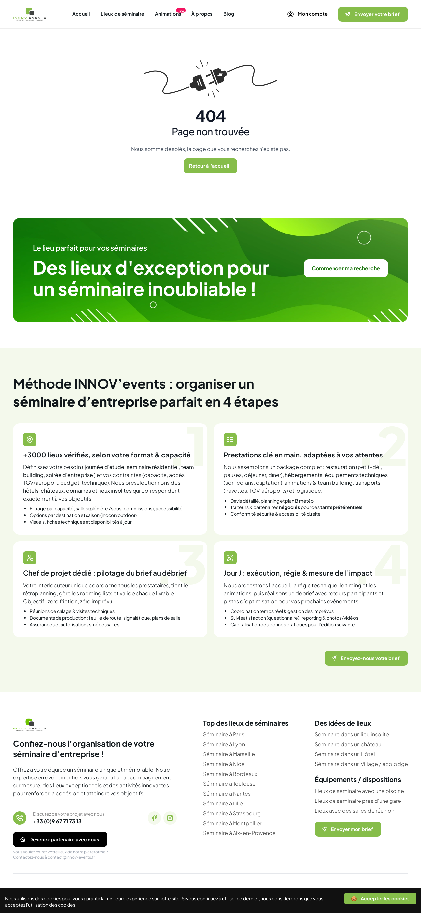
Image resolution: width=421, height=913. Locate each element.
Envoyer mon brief (346, 829)
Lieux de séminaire (122, 14)
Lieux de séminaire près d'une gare (358, 800)
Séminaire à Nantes (227, 793)
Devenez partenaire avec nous (59, 839)
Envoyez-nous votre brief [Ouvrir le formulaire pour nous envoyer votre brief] (365, 658)
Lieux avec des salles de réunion (354, 810)
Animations (168, 14)
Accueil (81, 14)
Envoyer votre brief (372, 14)
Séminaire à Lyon (224, 744)
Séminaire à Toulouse (229, 783)
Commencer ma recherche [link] (346, 268)
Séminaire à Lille (223, 803)
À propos (202, 14)
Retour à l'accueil (209, 166)
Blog (228, 14)
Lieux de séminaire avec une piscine (359, 790)
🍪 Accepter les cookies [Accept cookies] (380, 898)
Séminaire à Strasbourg (232, 813)
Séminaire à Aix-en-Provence (239, 832)
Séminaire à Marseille (229, 754)
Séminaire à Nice (224, 763)
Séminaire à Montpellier (232, 823)
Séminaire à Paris (223, 734)
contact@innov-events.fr (71, 857)
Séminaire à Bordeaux (230, 773)
